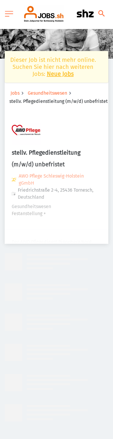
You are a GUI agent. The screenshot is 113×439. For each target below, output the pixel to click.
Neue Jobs (60, 73)
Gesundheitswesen (47, 93)
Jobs (15, 93)
